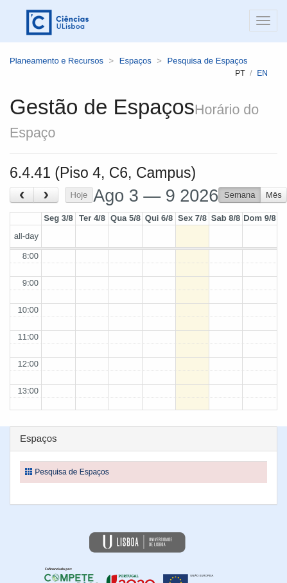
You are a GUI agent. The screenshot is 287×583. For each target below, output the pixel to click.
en (262, 73)
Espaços (135, 60)
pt (240, 73)
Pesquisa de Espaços (208, 60)
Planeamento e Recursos (56, 60)
